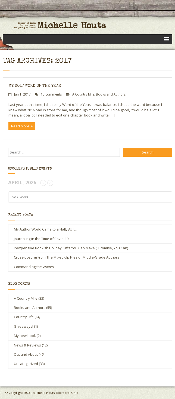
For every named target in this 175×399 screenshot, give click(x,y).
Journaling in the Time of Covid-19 (41, 238)
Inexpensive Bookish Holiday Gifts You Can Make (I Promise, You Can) (71, 247)
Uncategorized (26, 363)
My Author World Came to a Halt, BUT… (45, 229)
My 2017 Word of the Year (34, 86)
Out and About (26, 354)
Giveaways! (23, 326)
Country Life (24, 316)
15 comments (51, 94)
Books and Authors (111, 94)
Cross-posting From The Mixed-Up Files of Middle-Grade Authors (66, 257)
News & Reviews (27, 345)
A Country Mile (83, 94)
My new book (25, 335)
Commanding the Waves (34, 266)
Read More (20, 126)
